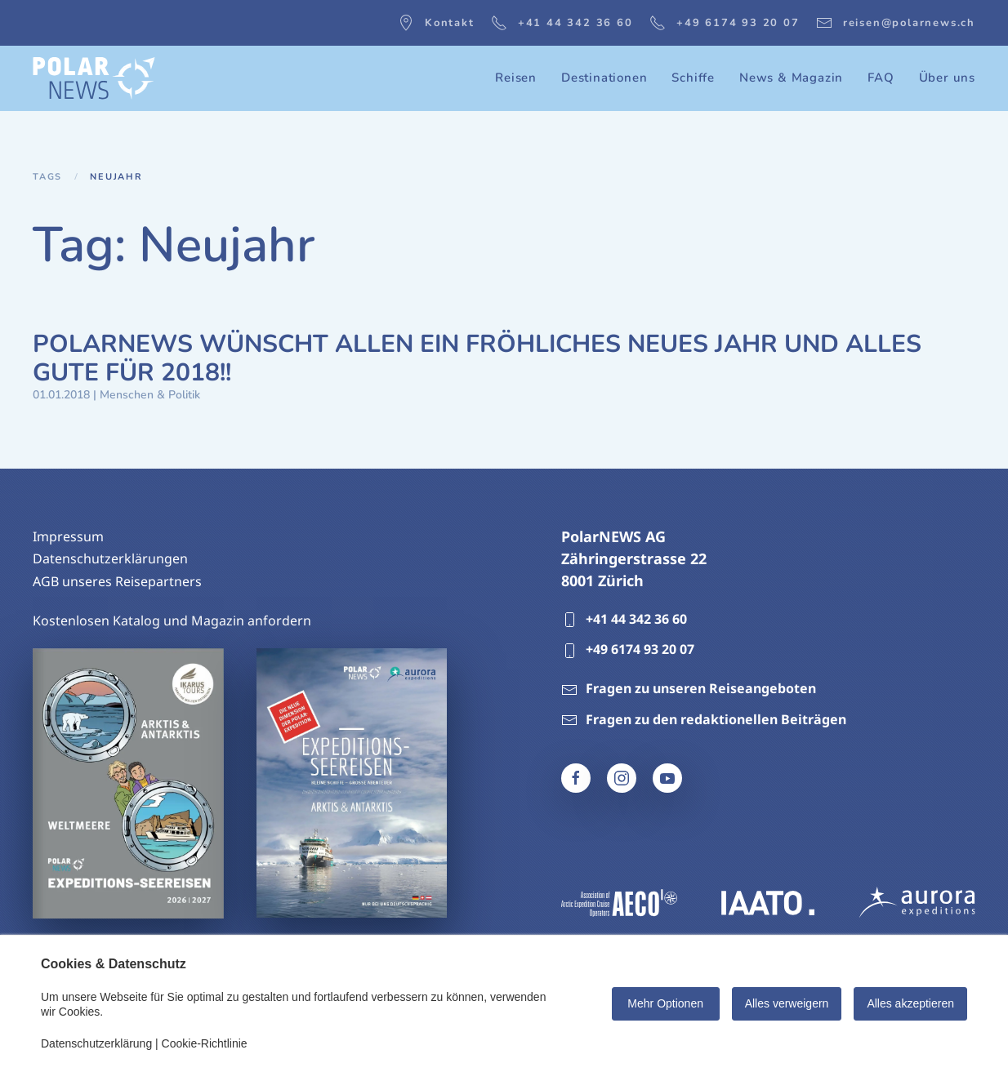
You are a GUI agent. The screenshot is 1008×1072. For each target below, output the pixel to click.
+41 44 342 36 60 (562, 23)
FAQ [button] (881, 77)
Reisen (516, 77)
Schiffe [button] (693, 77)
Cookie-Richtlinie (205, 1043)
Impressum (68, 536)
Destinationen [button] (604, 77)
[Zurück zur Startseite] (94, 78)
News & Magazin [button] (791, 77)
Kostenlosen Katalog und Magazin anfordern (172, 620)
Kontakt (436, 23)
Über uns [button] (947, 77)
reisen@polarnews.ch (895, 23)
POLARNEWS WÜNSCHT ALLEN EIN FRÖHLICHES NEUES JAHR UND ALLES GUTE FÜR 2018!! (477, 358)
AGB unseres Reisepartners (117, 581)
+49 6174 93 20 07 (724, 23)
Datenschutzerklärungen (110, 558)
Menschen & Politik (150, 395)
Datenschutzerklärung (96, 1043)
